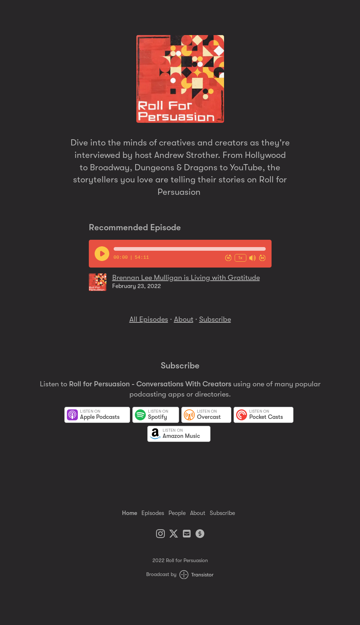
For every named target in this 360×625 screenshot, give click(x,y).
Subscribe (215, 319)
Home (129, 513)
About (183, 319)
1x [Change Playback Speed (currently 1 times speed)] (240, 257)
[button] (190, 249)
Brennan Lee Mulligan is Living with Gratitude (186, 277)
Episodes (152, 513)
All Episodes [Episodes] (148, 319)
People (177, 513)
